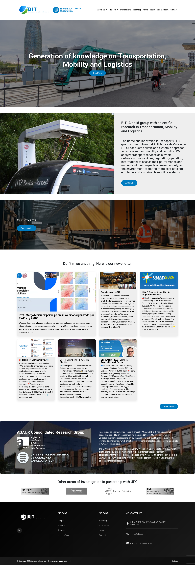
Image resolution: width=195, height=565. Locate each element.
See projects (26, 228)
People (61, 521)
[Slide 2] (97, 100)
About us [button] (101, 10)
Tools (152, 10)
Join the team (163, 10)
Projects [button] (113, 10)
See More (97, 73)
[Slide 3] (102, 100)
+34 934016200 (136, 534)
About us (61, 530)
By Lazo (175, 561)
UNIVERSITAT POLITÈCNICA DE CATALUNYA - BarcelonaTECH (148, 523)
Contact (174, 10)
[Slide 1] (93, 100)
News (145, 10)
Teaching (137, 10)
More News (169, 406)
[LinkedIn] (19, 530)
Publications (125, 10)
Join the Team (64, 535)
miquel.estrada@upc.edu (141, 543)
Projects (61, 525)
